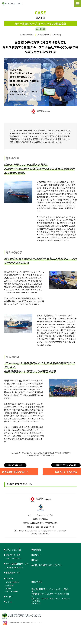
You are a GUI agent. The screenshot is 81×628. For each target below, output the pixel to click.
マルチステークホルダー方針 (42, 598)
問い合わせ (37, 581)
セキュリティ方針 (54, 589)
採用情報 (37, 549)
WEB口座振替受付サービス (17, 563)
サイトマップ (36, 603)
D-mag (9, 601)
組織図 (9, 588)
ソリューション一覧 (13, 549)
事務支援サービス (13, 572)
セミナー (9, 596)
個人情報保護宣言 (38, 589)
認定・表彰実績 (12, 591)
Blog (35, 560)
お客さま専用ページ (14, 558)
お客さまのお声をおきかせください (47, 565)
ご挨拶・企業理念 (12, 582)
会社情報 (9, 578)
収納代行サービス (13, 554)
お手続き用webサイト (14, 567)
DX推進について (38, 594)
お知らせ (36, 554)
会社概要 (9, 585)
